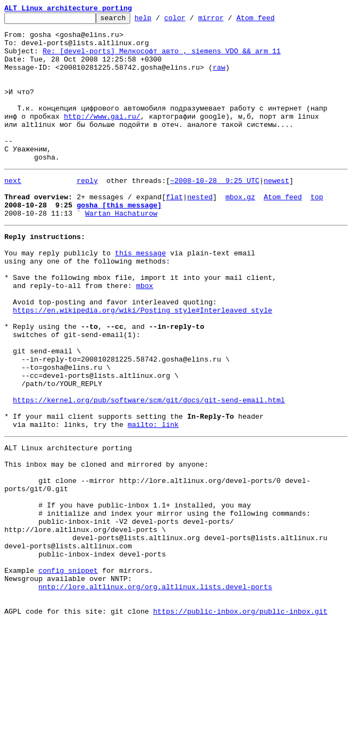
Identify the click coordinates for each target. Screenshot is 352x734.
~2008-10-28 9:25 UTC (214, 211)
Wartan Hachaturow (121, 250)
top (317, 231)
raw (219, 78)
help (159, 21)
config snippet (68, 673)
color (191, 21)
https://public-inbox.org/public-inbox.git (240, 722)
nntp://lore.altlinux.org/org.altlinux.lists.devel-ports (155, 693)
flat (174, 231)
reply (87, 211)
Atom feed (272, 21)
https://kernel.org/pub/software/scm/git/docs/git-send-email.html (149, 471)
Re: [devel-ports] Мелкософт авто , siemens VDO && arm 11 (162, 59)
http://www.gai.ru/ (102, 137)
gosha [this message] (119, 241)
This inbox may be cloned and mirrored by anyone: (106, 545)
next (12, 211)
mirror (228, 21)
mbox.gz (241, 231)
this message (140, 295)
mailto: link (153, 501)
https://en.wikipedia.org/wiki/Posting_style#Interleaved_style (142, 364)
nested (200, 231)
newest (276, 211)
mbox (144, 334)
